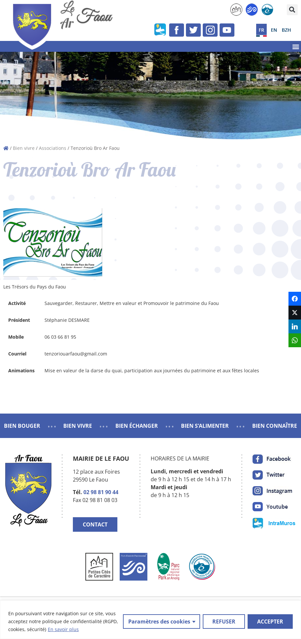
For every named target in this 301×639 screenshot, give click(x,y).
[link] (236, 9)
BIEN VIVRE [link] (77, 425)
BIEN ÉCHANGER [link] (136, 425)
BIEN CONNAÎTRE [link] (274, 425)
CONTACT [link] (95, 524)
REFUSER (223, 621)
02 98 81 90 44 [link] (100, 492)
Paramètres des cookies (159, 621)
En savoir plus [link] (63, 629)
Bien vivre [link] (24, 148)
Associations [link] (52, 148)
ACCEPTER (270, 621)
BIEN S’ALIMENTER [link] (205, 425)
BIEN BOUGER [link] (22, 425)
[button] (292, 9)
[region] (150, 619)
